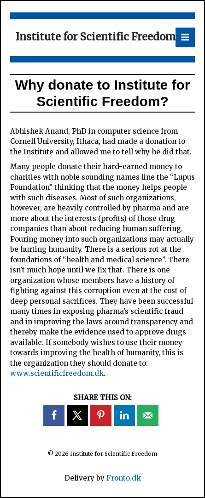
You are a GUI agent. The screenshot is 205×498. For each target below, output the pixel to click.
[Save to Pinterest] (100, 415)
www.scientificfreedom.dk (57, 373)
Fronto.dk (123, 478)
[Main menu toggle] (185, 37)
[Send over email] (147, 415)
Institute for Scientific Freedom (96, 36)
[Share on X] (77, 415)
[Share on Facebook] (53, 415)
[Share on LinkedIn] (124, 415)
